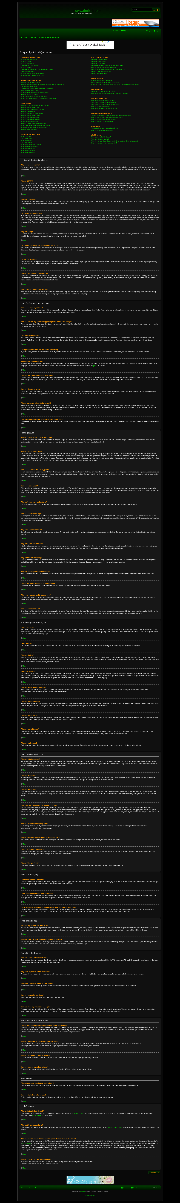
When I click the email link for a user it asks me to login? (38, 98)
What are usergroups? (98, 63)
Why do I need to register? (29, 59)
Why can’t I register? (27, 63)
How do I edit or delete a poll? (30, 115)
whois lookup (26, 1143)
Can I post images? (27, 142)
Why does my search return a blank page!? (105, 104)
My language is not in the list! (30, 90)
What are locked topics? (28, 150)
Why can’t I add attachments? (30, 119)
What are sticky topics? (28, 148)
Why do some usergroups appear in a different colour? (108, 69)
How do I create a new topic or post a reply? (35, 105)
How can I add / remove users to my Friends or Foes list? (109, 93)
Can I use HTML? (26, 138)
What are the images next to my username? (35, 92)
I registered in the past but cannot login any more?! (37, 69)
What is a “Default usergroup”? (101, 71)
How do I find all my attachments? (102, 130)
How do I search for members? (101, 106)
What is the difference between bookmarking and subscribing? (111, 115)
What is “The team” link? (99, 73)
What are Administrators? (99, 59)
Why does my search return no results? (103, 102)
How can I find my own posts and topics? (104, 108)
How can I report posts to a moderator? (33, 123)
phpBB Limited (79, 1113)
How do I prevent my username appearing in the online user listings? (42, 84)
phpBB (95, 366)
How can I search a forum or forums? (103, 100)
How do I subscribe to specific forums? (103, 119)
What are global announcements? (31, 144)
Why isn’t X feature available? (100, 139)
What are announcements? (29, 146)
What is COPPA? (26, 61)
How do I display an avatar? (30, 94)
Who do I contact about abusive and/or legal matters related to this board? (115, 141)
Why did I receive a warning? (30, 121)
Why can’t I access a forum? (30, 117)
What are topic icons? (28, 152)
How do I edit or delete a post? (30, 107)
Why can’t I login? (26, 67)
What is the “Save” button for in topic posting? (35, 125)
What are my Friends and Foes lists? (103, 91)
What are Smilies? (26, 140)
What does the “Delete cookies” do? (32, 75)
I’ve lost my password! (28, 71)
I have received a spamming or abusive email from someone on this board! (115, 84)
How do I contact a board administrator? (104, 143)
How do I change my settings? (30, 82)
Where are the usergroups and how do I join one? (107, 65)
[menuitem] (123, 30)
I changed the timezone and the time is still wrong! (37, 88)
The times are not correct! (29, 86)
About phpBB (36, 1115)
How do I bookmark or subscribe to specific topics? (107, 117)
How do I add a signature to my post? (33, 109)
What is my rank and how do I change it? (34, 96)
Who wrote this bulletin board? (101, 137)
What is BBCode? (26, 136)
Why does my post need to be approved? (34, 127)
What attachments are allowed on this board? (105, 128)
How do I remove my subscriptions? (102, 121)
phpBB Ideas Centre (114, 1127)
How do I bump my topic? (29, 129)
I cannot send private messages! (101, 80)
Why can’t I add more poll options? (32, 113)
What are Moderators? (98, 61)
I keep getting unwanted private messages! (105, 82)
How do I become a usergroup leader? (103, 67)
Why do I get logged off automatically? (33, 73)
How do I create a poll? (28, 111)
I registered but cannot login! (30, 65)
